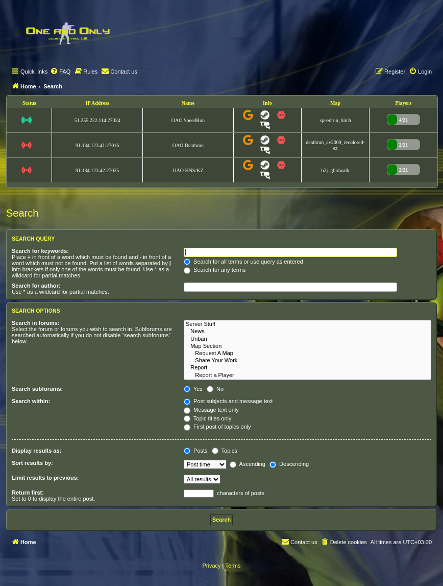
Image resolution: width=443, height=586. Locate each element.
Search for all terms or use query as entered (243, 262)
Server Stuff (307, 324)
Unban (307, 339)
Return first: (28, 492)
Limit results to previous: (45, 478)
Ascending (247, 464)
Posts (196, 451)
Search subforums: (37, 389)
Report (307, 367)
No (215, 389)
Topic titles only (207, 418)
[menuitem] (60, 71)
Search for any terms (214, 270)
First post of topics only (217, 427)
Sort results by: (32, 463)
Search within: (31, 401)
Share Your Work (307, 360)
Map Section (307, 346)
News (307, 331)
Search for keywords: (40, 251)
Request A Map (307, 353)
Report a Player (307, 375)
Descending (289, 464)
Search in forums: (36, 323)
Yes (193, 389)
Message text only (211, 410)
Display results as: (36, 451)
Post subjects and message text (228, 401)
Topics (224, 451)
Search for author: (36, 286)
